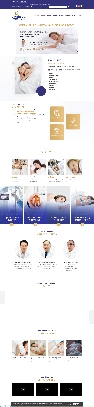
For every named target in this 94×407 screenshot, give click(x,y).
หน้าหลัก (37, 16)
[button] (80, 16)
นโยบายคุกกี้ (23, 404)
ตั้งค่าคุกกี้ (69, 404)
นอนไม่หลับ (51, 177)
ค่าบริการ (61, 16)
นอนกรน (14, 177)
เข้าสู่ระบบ (15, 1)
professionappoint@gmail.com (39, 7)
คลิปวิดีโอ (67, 16)
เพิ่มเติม (74, 16)
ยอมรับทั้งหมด (76, 404)
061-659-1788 (26, 7)
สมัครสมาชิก (23, 1)
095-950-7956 (16, 7)
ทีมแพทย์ (55, 16)
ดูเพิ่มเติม (16, 361)
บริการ (43, 16)
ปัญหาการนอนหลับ (71, 177)
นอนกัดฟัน (33, 177)
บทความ (49, 16)
